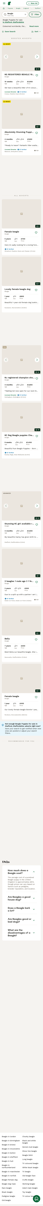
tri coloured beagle (30, 1163)
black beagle (7, 1192)
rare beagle (7, 1188)
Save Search (8, 32)
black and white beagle (29, 1142)
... (31, 8)
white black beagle (30, 1167)
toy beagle (26, 1192)
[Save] (36, 75)
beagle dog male (9, 1184)
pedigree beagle (8, 1196)
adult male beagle (30, 1188)
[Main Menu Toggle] (4, 3)
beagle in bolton (8, 1153)
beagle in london (9, 1137)
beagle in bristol (8, 1145)
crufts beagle (27, 1180)
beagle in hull (7, 1161)
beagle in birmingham (11, 1141)
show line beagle (29, 1151)
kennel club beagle (30, 1147)
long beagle (27, 1159)
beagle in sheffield (10, 1157)
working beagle (28, 1184)
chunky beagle (28, 1137)
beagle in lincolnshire (11, 1149)
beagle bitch (27, 1155)
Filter (35, 14)
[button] (21, 56)
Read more (34, 26)
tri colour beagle (29, 1196)
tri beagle (26, 1172)
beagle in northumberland (8, 1166)
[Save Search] (36, 1198)
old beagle (6, 1200)
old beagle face (28, 1176)
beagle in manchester (11, 1172)
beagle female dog (9, 1180)
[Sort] (36, 31)
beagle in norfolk (9, 1176)
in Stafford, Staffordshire (13, 22)
